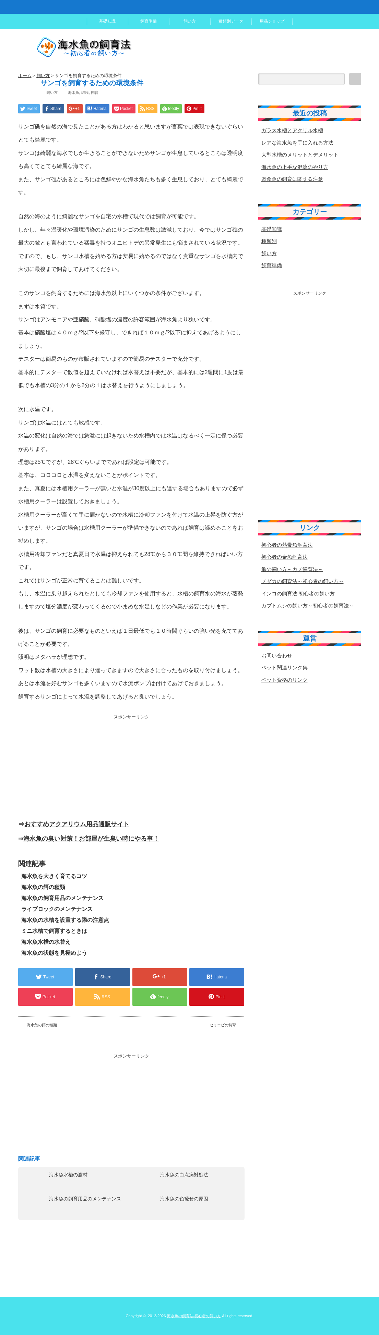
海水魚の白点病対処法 (184, 1174)
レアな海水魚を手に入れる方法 (297, 143)
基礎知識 (107, 21)
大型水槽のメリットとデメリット (300, 155)
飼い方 (189, 21)
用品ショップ (272, 21)
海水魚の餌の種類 (43, 887)
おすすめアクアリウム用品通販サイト (76, 824)
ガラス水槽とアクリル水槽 (292, 130)
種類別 (269, 241)
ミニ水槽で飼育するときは (54, 931)
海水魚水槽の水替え (46, 942)
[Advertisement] (131, 768)
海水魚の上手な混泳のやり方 (294, 167)
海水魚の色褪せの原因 (184, 1198)
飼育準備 (148, 21)
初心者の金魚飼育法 (284, 557)
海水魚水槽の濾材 (68, 1174)
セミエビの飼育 (223, 1025)
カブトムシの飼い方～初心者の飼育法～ (307, 605)
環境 (85, 92)
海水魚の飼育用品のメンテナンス (62, 898)
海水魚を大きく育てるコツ (54, 876)
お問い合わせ (276, 655)
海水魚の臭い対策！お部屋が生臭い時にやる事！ (91, 838)
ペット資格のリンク (284, 680)
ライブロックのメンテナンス (57, 909)
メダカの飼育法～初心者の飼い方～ (302, 581)
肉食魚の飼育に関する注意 (292, 179)
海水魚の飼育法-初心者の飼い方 (194, 1316)
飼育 (94, 92)
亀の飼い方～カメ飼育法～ (292, 569)
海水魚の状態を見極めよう (54, 953)
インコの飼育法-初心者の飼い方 (298, 593)
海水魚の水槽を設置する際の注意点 (65, 920)
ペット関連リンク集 (284, 667)
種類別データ (230, 21)
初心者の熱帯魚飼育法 (287, 545)
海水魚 (73, 92)
